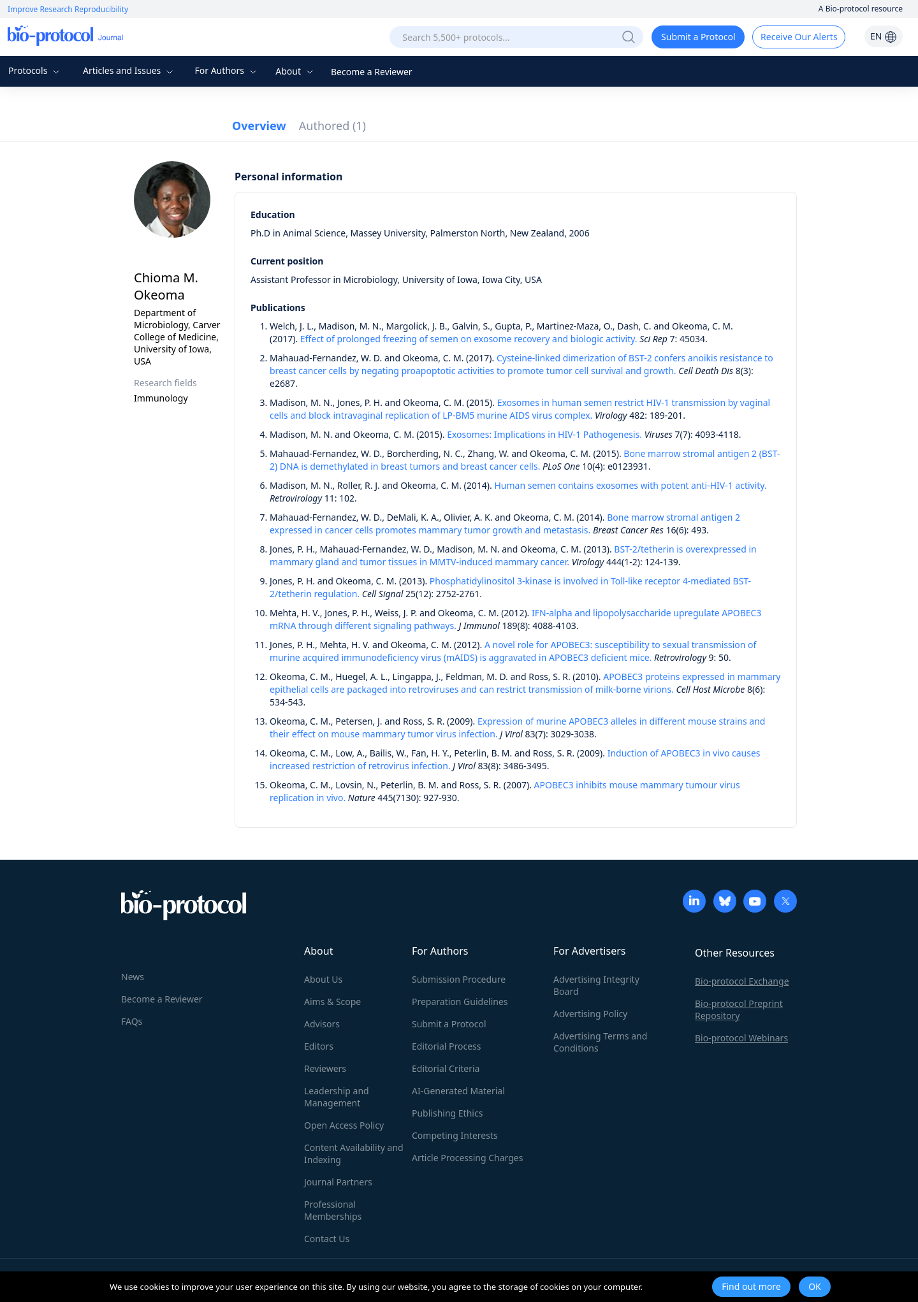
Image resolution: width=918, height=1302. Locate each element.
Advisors (322, 1024)
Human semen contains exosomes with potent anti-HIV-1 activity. (630, 485)
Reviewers (325, 1068)
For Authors (226, 70)
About (295, 71)
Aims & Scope (332, 1001)
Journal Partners (338, 1182)
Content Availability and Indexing (354, 1153)
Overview (259, 125)
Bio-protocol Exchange (742, 981)
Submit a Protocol (698, 37)
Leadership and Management (336, 1097)
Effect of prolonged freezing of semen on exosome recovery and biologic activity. (469, 339)
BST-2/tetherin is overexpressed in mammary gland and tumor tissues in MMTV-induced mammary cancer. (513, 555)
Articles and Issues (129, 70)
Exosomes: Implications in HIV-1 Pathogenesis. (544, 434)
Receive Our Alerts (799, 37)
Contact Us (326, 1239)
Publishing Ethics (447, 1113)
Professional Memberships (332, 1210)
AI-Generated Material (458, 1091)
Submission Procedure (459, 979)
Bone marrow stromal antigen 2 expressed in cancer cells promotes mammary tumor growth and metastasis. (505, 523)
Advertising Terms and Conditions (600, 1042)
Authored (332, 125)
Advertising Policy (590, 1014)
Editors (318, 1046)
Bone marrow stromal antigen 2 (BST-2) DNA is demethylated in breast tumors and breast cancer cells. (525, 459)
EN (883, 36)
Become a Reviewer (371, 72)
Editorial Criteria (445, 1068)
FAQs (131, 1021)
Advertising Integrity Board (596, 985)
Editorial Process (446, 1046)
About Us (323, 979)
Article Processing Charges (467, 1158)
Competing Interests (455, 1135)
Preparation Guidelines (460, 1001)
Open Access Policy (344, 1125)
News (132, 977)
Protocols (35, 70)
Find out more (751, 1286)
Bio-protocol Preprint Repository (739, 1009)
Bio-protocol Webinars (741, 1038)
